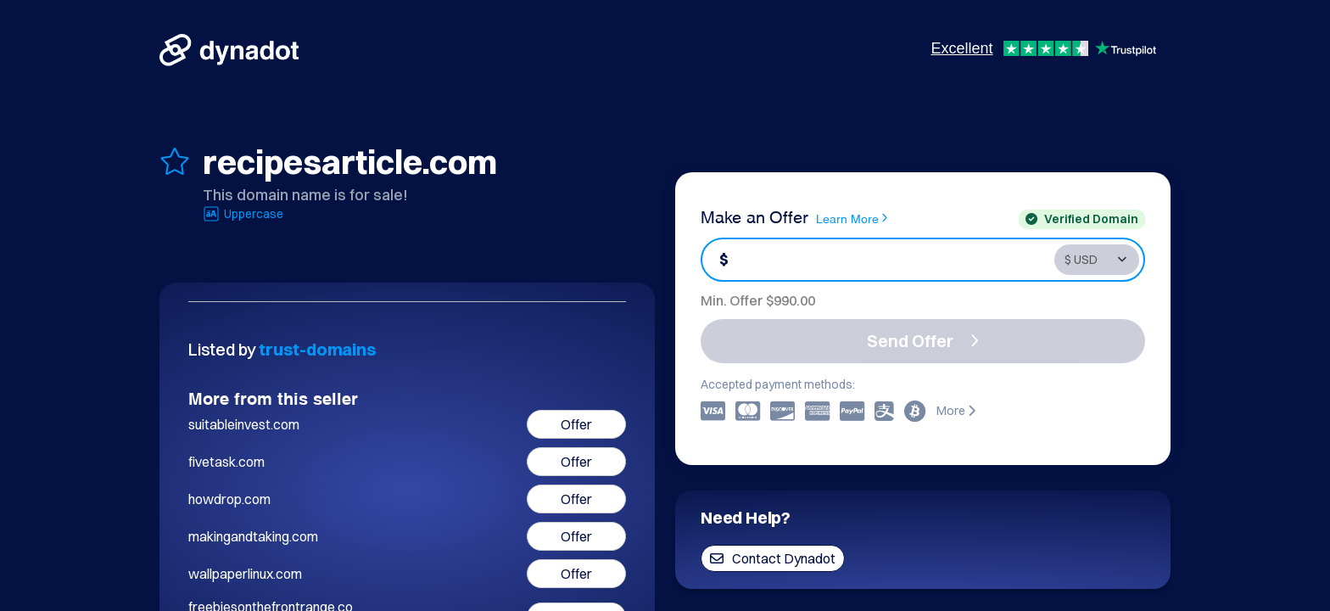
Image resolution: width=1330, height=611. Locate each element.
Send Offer (923, 340)
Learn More (851, 218)
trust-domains (317, 349)
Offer (576, 424)
